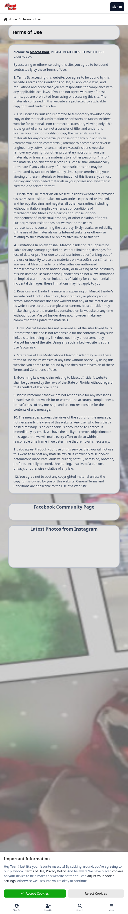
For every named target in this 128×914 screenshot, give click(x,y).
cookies (117, 871)
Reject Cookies (96, 893)
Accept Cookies (35, 893)
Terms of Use (34, 871)
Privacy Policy (56, 871)
